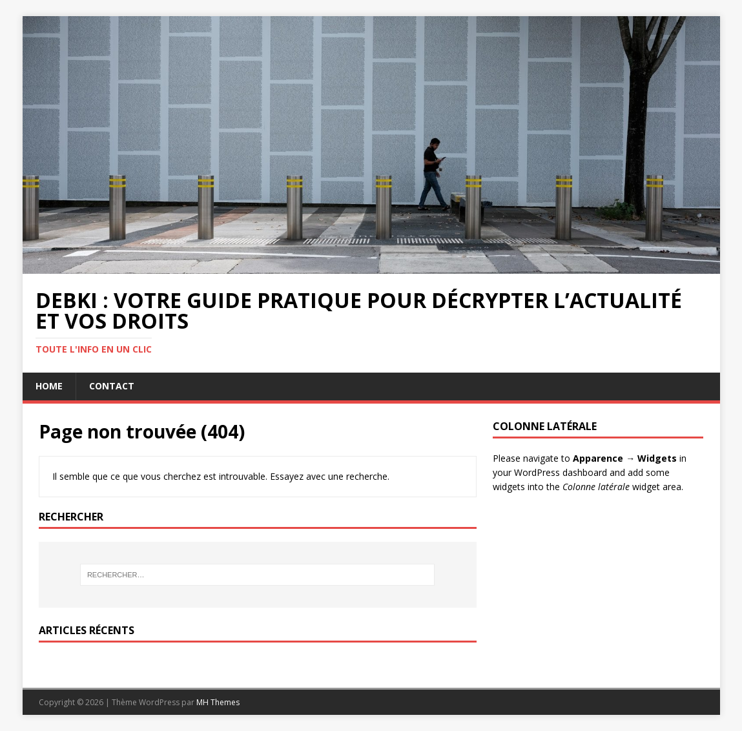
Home (49, 386)
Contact (111, 386)
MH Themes (218, 702)
